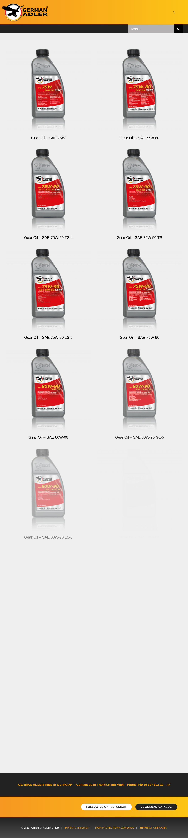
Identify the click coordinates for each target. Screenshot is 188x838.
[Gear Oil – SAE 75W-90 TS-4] (48, 151)
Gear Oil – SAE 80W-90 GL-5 (139, 437)
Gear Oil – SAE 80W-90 (48, 437)
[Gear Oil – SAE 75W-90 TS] (139, 151)
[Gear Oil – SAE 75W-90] (139, 251)
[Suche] (178, 28)
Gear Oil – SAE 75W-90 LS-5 (48, 337)
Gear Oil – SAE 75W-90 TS (139, 237)
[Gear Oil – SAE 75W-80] (139, 51)
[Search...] (151, 28)
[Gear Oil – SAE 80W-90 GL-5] (139, 351)
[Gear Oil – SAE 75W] (48, 51)
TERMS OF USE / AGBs (153, 827)
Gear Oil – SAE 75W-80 (139, 138)
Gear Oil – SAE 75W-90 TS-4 (48, 237)
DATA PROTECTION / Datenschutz (114, 827)
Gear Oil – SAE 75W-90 (139, 337)
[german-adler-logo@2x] (25, 4)
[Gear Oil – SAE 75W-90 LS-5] (48, 251)
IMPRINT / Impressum (77, 827)
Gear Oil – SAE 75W (48, 138)
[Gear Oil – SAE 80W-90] (48, 351)
